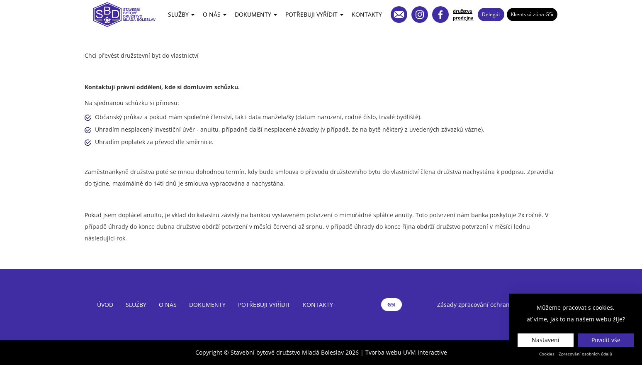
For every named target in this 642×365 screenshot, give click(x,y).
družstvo (462, 11)
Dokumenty (256, 14)
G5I (391, 304)
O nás (214, 14)
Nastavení (545, 340)
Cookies (546, 354)
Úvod (105, 305)
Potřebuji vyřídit (314, 14)
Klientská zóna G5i (532, 14)
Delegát (491, 14)
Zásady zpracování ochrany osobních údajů (497, 305)
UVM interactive (425, 352)
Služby (181, 14)
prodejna (463, 18)
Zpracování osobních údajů (585, 354)
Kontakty (367, 14)
